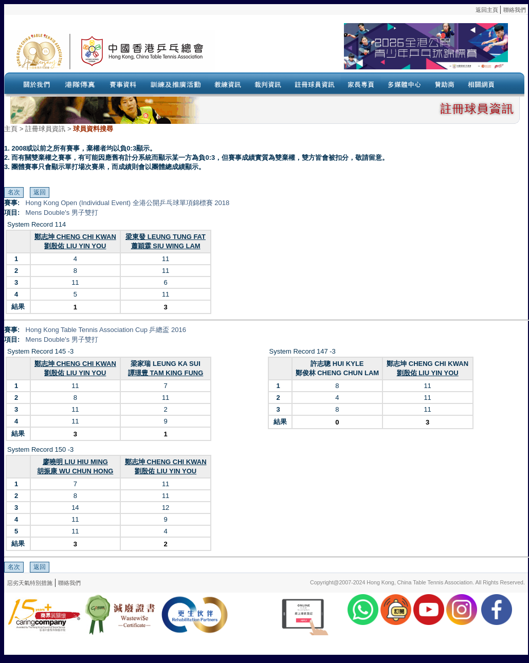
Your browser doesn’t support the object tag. (361, 51)
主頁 (10, 129)
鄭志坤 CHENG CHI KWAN (75, 237)
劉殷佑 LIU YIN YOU (75, 246)
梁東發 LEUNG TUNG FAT (165, 237)
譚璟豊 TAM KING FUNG (165, 373)
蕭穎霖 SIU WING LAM (165, 246)
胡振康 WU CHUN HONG (75, 471)
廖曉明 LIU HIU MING (75, 462)
